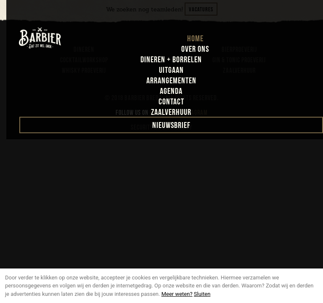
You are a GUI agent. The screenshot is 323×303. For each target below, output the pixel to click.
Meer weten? (177, 294)
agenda (171, 91)
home (195, 39)
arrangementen (171, 81)
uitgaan (171, 70)
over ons (195, 49)
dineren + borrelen (171, 60)
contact (171, 102)
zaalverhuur (171, 112)
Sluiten (202, 294)
